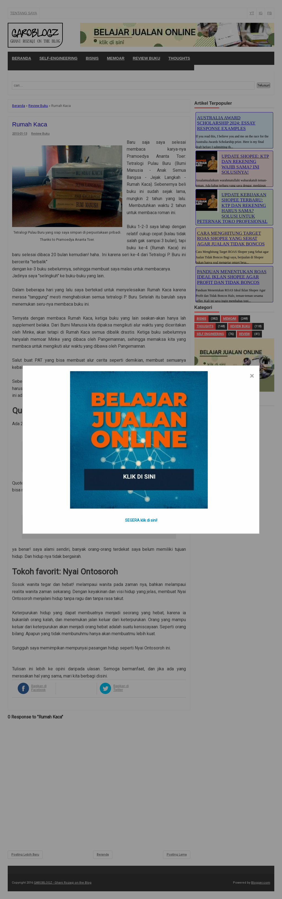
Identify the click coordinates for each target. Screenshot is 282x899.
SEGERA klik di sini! (141, 520)
